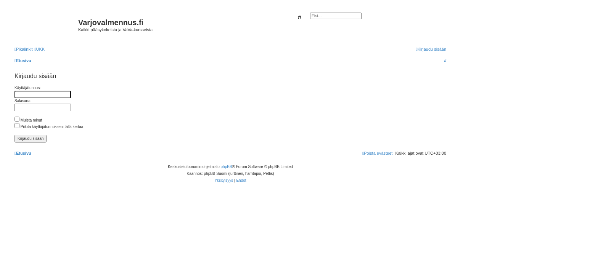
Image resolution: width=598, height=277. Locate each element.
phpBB (226, 167)
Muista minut (28, 120)
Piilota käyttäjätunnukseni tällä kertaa (48, 127)
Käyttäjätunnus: (27, 88)
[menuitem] (39, 49)
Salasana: (22, 101)
